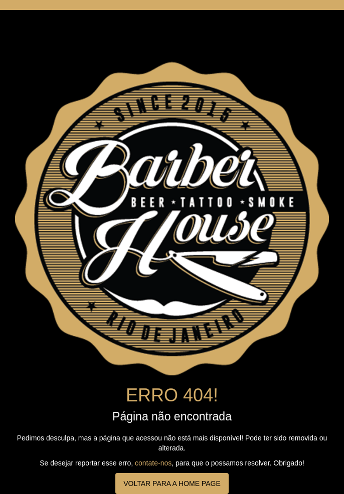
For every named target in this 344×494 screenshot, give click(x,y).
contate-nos (153, 463)
